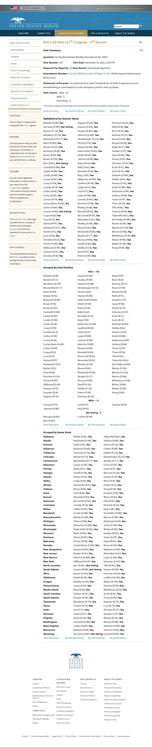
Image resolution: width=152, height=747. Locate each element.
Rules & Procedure (20, 77)
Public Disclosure (20, 104)
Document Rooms (24, 156)
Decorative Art (86, 687)
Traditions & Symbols (112, 703)
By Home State (118, 111)
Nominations (17, 49)
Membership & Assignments (43, 715)
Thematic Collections (88, 699)
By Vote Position (96, 111)
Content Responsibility (40, 736)
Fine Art (83, 683)
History (35, 723)
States (35, 706)
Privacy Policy (70, 736)
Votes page (18, 257)
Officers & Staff (110, 683)
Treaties (15, 56)
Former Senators (39, 691)
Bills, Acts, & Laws (20, 42)
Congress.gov (16, 187)
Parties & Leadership (112, 695)
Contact (36, 683)
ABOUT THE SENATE (113, 679)
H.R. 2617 (106, 73)
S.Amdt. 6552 (91, 73)
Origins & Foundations (113, 691)
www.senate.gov (123, 736)
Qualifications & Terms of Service (43, 696)
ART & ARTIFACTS (88, 679)
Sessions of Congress (22, 91)
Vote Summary (51, 111)
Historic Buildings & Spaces (115, 699)
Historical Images (87, 691)
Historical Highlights (112, 711)
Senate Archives (19, 98)
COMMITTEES (39, 710)
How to (27, 125)
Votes (14, 63)
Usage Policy (57, 736)
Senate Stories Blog (112, 715)
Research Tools (20, 219)
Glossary (14, 229)
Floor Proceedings (20, 70)
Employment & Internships (89, 736)
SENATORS (37, 679)
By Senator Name (75, 111)
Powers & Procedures (112, 687)
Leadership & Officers (41, 687)
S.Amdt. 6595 (75, 73)
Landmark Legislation (22, 84)
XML (141, 50)
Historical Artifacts (87, 695)
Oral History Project (112, 707)
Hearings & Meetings (41, 719)
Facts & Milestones (40, 702)
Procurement (109, 736)
